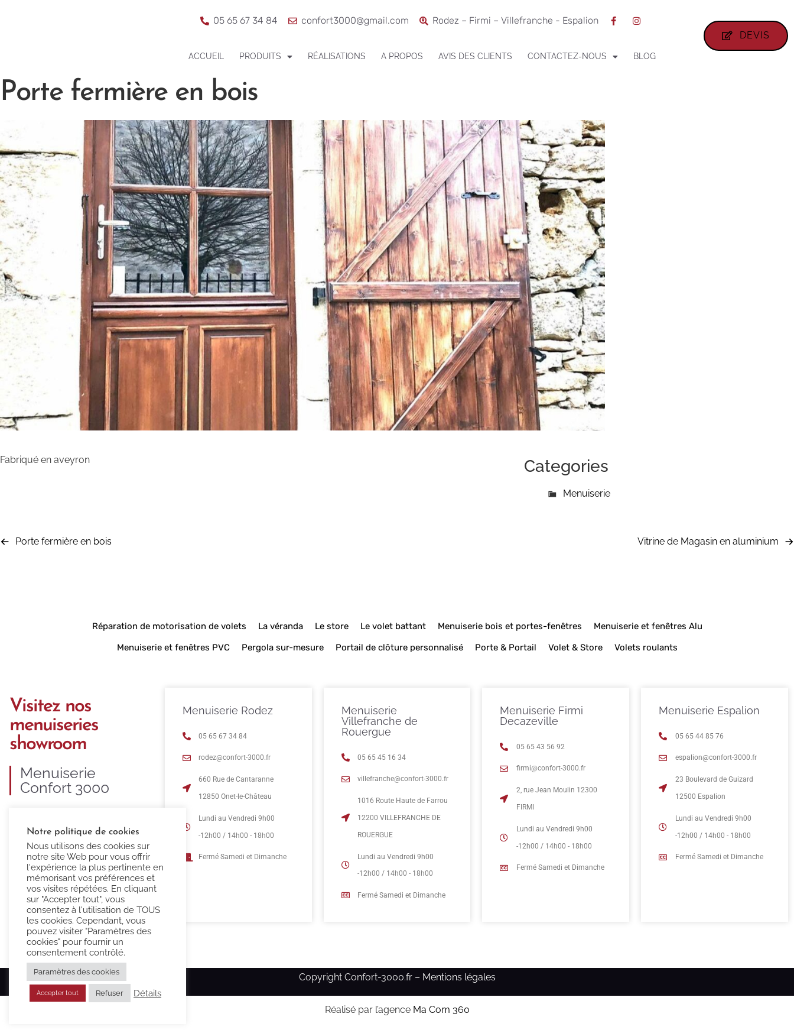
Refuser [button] (109, 993)
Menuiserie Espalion (709, 710)
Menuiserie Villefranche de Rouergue (379, 721)
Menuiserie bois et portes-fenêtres (510, 626)
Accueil (206, 56)
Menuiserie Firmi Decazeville (541, 715)
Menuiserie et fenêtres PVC (173, 647)
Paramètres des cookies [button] (76, 971)
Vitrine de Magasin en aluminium (708, 541)
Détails (147, 993)
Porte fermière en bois (63, 541)
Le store (332, 626)
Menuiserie (586, 493)
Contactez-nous (573, 57)
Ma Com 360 (441, 1009)
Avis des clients (475, 56)
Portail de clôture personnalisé (399, 647)
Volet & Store (575, 647)
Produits (265, 57)
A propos (402, 56)
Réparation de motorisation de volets (169, 626)
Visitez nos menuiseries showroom (53, 725)
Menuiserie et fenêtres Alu (648, 626)
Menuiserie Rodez (228, 710)
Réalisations (337, 56)
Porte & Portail (505, 647)
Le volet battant (393, 626)
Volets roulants (646, 647)
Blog (644, 56)
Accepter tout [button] (58, 993)
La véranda (280, 626)
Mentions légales (459, 977)
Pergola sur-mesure (283, 647)
